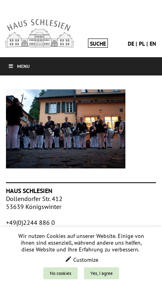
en (153, 43)
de (131, 43)
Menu (19, 66)
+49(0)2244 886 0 (30, 222)
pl (142, 43)
